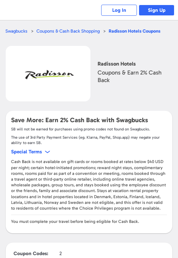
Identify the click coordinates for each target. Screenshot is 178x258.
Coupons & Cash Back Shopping (68, 31)
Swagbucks (16, 31)
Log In (119, 10)
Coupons (134, 31)
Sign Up (156, 10)
